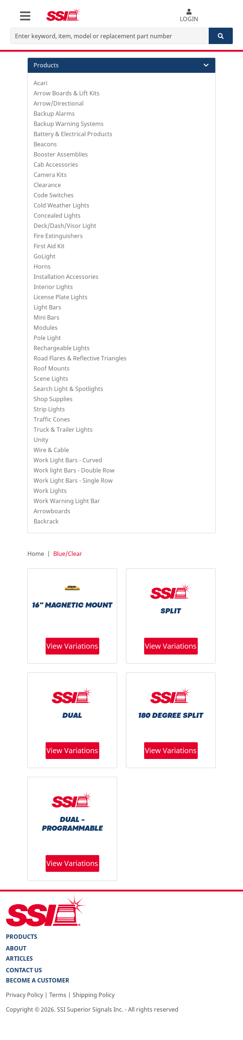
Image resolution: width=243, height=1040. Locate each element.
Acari (40, 83)
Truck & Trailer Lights (63, 430)
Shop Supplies (53, 399)
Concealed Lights (57, 215)
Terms (57, 995)
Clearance (47, 185)
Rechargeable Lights (62, 348)
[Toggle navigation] (25, 16)
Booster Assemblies (61, 154)
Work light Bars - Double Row (74, 470)
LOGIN (189, 16)
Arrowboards (52, 511)
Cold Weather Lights (61, 205)
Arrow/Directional (59, 103)
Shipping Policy (94, 995)
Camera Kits (50, 175)
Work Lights (50, 491)
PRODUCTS (21, 937)
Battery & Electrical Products (73, 134)
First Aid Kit (49, 246)
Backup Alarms (54, 114)
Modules (46, 328)
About (16, 948)
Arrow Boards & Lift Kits (67, 93)
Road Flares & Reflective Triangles (80, 358)
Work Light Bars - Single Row (73, 480)
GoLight (44, 256)
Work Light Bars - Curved (68, 460)
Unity (41, 440)
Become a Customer (37, 980)
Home (35, 554)
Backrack (46, 521)
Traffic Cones (52, 419)
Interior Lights (53, 287)
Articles (19, 958)
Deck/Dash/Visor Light (65, 226)
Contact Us (24, 970)
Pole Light (47, 338)
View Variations (72, 646)
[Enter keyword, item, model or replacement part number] (109, 36)
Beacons (45, 144)
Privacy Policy (24, 995)
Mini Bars (46, 317)
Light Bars (47, 307)
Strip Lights (49, 409)
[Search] (221, 36)
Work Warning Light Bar (67, 501)
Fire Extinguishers (58, 236)
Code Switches (54, 195)
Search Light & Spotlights (68, 389)
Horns (42, 266)
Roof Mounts (52, 368)
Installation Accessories (66, 277)
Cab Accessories (56, 165)
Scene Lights (51, 379)
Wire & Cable (51, 450)
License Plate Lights (61, 297)
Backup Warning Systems (69, 124)
